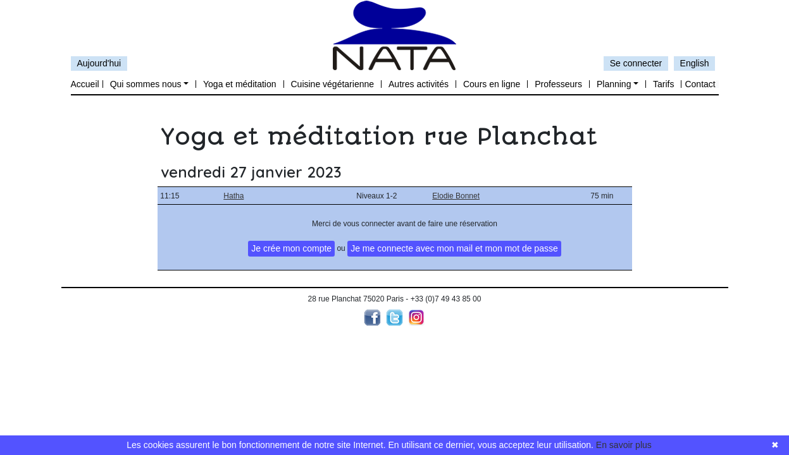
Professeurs (558, 84)
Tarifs (663, 84)
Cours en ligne (491, 84)
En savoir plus (624, 445)
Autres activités (418, 84)
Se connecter (636, 63)
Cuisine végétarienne (333, 84)
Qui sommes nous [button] (146, 84)
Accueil (85, 84)
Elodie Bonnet (456, 195)
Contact (700, 84)
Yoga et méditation (239, 84)
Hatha (233, 195)
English (694, 63)
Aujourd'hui (99, 63)
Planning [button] (614, 84)
